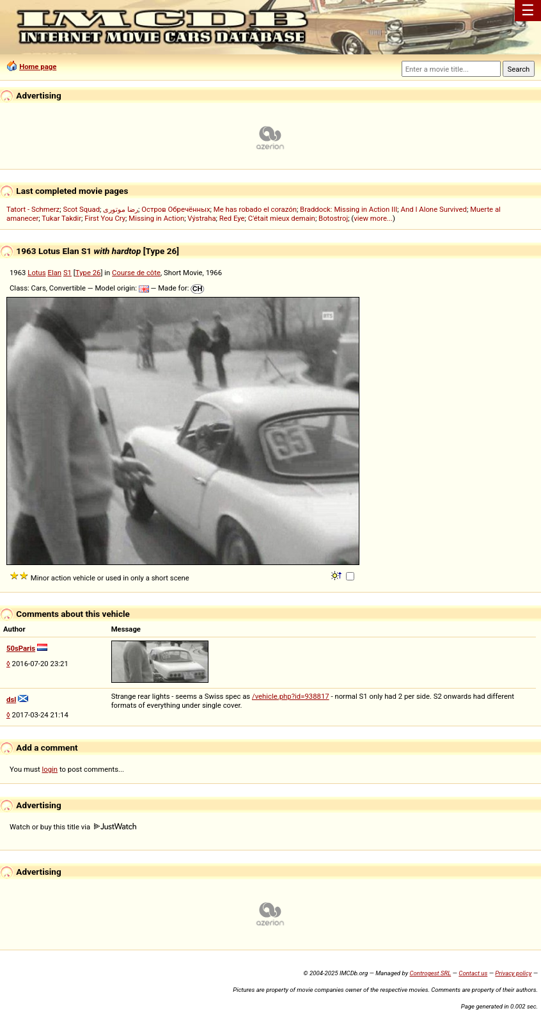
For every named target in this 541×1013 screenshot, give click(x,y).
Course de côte (136, 272)
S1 (67, 272)
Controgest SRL (430, 973)
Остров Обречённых (175, 209)
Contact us (473, 973)
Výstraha (201, 218)
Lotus (36, 272)
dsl (11, 699)
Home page (37, 66)
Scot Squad (81, 209)
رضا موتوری (120, 209)
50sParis (20, 648)
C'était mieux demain (281, 218)
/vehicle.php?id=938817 (290, 696)
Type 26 (88, 272)
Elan (54, 272)
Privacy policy (513, 973)
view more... (373, 218)
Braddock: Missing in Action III (348, 209)
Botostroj (333, 218)
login (50, 769)
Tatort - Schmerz (32, 209)
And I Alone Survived (434, 209)
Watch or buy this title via (73, 826)
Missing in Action (156, 218)
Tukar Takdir (61, 218)
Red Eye (232, 218)
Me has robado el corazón (255, 209)
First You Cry (104, 218)
